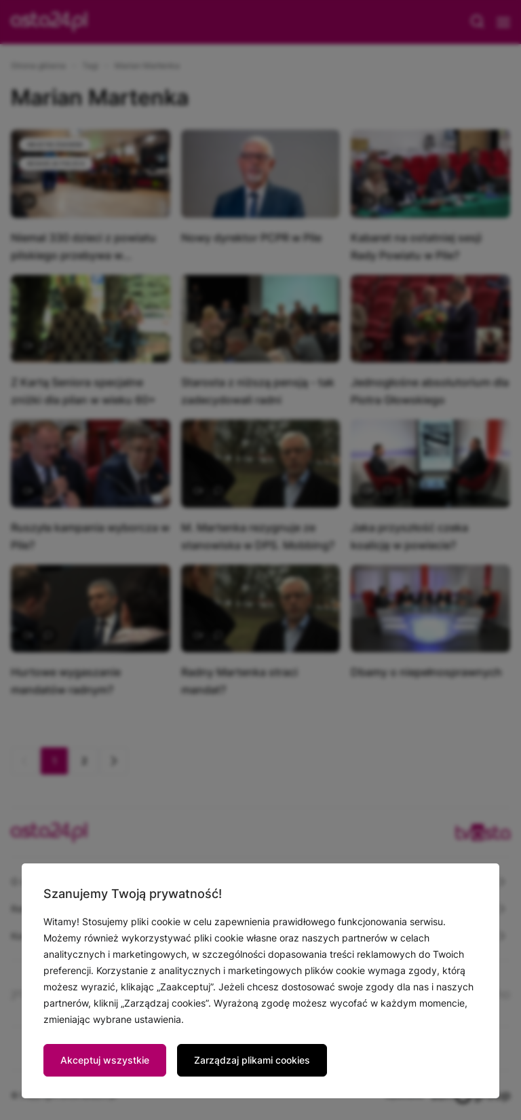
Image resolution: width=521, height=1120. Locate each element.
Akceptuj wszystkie (104, 1060)
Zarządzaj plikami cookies (252, 1060)
